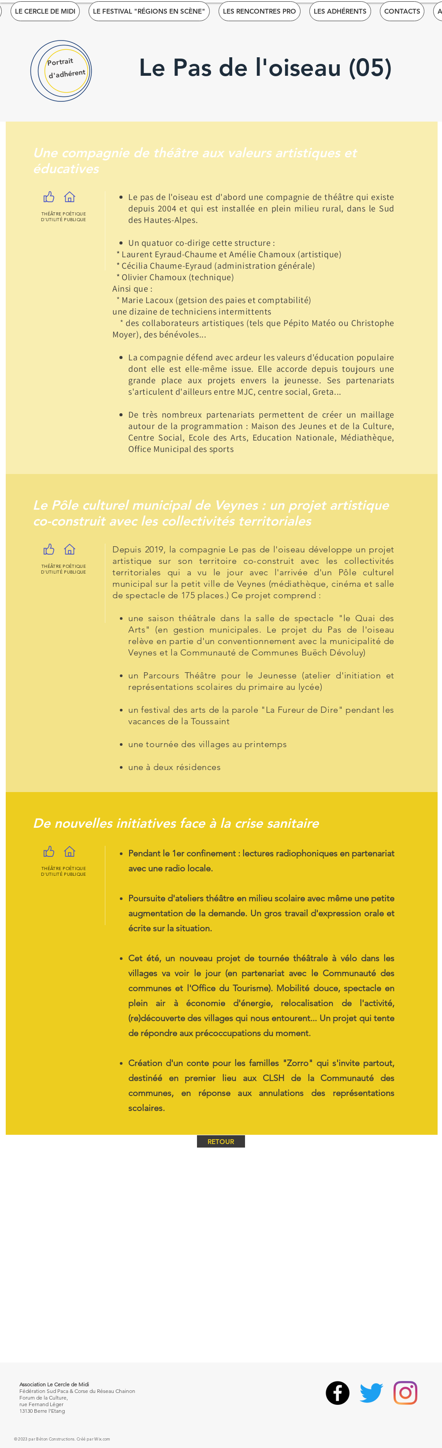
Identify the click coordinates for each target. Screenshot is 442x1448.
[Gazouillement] (371, 1393)
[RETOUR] (221, 1141)
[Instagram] (405, 1393)
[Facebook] (337, 1393)
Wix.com (102, 1438)
